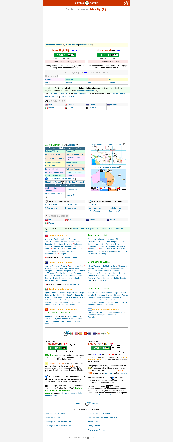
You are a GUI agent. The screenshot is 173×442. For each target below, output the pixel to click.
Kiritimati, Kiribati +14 (74, 154)
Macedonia (92, 271)
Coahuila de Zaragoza (63, 300)
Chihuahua (49, 300)
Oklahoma (92, 246)
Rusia (99, 278)
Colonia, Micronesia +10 (54, 158)
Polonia (122, 273)
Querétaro (106, 297)
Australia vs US (115, 208)
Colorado (48, 244)
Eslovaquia (77, 273)
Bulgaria (67, 271)
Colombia (76, 316)
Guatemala (119, 312)
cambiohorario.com (97, 438)
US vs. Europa (51, 208)
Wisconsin (93, 254)
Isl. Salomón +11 (51, 166)
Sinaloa (114, 300)
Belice (90, 312)
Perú (63, 321)
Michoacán (100, 293)
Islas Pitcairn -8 (72, 175)
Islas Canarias (94, 266)
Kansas (81, 249)
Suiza (90, 280)
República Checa (114, 276)
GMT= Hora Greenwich (75, 182)
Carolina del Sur (75, 242)
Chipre (74, 271)
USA (48, 104)
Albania (47, 266)
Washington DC (121, 251)
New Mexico (99, 244)
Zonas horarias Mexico (98, 288)
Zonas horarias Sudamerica (57, 312)
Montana (119, 239)
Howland (71, 157)
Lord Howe (53, 94)
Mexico (49, 223)
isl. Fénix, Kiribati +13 (53, 175)
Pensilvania (110, 246)
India (80, 393)
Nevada (102, 242)
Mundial (91, 108)
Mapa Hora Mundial (54, 182)
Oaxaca (109, 295)
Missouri (111, 239)
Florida (68, 246)
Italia (115, 266)
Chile (68, 316)
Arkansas (72, 239)
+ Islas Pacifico (72, 45)
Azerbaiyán (49, 268)
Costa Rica (99, 312)
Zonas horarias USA (97, 235)
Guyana (72, 319)
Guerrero (76, 302)
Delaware (68, 244)
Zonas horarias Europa (98, 262)
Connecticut (58, 244)
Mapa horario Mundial (96, 430)
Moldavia (107, 271)
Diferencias (79, 403)
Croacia (59, 273)
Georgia (75, 246)
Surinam (69, 321)
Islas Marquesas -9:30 (74, 172)
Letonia (92, 268)
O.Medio (70, 108)
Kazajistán (123, 266)
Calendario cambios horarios (56, 413)
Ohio (117, 244)
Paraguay (56, 321)
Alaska (56, 239)
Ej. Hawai (65, 393)
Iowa (74, 249)
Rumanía (91, 278)
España (91, 229)
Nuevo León (100, 295)
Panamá (110, 315)
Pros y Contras (94, 426)
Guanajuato (67, 302)
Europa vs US (70, 208)
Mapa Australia (86, 45)
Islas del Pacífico (118, 94)
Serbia (116, 278)
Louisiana (59, 251)
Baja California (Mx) (116, 229)
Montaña (69, 80)
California (48, 242)
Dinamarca (67, 273)
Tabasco (91, 302)
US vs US (92, 205)
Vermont (114, 249)
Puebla (98, 297)
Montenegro (93, 273)
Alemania (55, 266)
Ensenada (57, 302)
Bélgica (58, 268)
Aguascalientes (51, 293)
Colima (76, 300)
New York (110, 244)
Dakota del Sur (57, 246)
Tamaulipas (100, 302)
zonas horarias (71, 258)
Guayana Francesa (60, 319)
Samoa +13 (70, 151)
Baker (79, 157)
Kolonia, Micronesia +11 (54, 163)
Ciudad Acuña (70, 297)
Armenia (72, 266)
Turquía (98, 280)
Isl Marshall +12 (51, 169)
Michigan (62, 254)
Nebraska (92, 242)
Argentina (48, 316)
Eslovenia (48, 276)
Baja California (73, 293)
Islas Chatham (71, 189)
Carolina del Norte (60, 242)
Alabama (48, 239)
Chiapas (80, 297)
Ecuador (48, 319)
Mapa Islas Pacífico (55, 145)
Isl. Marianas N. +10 (53, 154)
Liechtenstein (102, 268)
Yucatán (100, 305)
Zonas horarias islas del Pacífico (60, 179)
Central (91, 80)
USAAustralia (69, 96)
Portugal (91, 276)
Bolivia (56, 316)
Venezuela (49, 324)
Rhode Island (122, 246)
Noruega (102, 273)
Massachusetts (50, 254)
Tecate (109, 302)
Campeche (61, 295)
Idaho (54, 249)
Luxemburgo (121, 268)
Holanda (59, 271)
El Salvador (109, 312)
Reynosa (91, 300)
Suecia (123, 278)
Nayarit (117, 293)
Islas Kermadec (79, 94)
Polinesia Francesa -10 (75, 169)
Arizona (64, 239)
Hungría (62, 278)
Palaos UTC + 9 (51, 151)
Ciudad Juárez (57, 297)
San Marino (107, 278)
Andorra (64, 266)
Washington (109, 251)
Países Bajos (112, 273)
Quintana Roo (117, 297)
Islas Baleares (61, 280)
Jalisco (54, 305)
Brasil (62, 316)
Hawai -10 (70, 166)
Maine (66, 251)
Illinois (60, 249)
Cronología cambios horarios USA (58, 422)
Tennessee (93, 249)
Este (110, 80)
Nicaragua (101, 315)
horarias (94, 403)
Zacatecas (109, 305)
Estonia (64, 276)
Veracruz (91, 305)
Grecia (55, 278)
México (49, 108)
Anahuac (61, 293)
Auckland (49, 188)
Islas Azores (49, 280)
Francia (80, 276)
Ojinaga (117, 295)
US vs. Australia (51, 205)
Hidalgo (48, 305)
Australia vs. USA (53, 96)
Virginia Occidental (95, 251)
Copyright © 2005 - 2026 (77, 438)
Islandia (77, 278)
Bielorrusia (66, 268)
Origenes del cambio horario (99, 413)
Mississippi (102, 239)
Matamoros (63, 305)
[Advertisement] (86, 27)
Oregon (101, 246)
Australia (112, 104)
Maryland (74, 251)
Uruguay (78, 321)
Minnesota (92, 239)
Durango (48, 302)
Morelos (109, 293)
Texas (102, 249)
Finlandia (72, 276)
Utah (108, 249)
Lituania (112, 268)
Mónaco (116, 271)
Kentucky (50, 251)
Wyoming (102, 254)
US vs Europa (94, 211)
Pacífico (48, 80)
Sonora (121, 300)
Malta (100, 271)
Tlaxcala (124, 302)
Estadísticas (93, 422)
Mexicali (91, 293)
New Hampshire (112, 242)
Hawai (47, 249)
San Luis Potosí (103, 300)
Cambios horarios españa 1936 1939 (102, 417)
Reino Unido (101, 276)
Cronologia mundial (52, 417)
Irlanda (69, 278)
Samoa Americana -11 (75, 163)
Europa (90, 104)
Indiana (68, 249)
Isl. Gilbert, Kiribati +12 (54, 172)
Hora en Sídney (72, 195)
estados (48, 83)
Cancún (70, 295)
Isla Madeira (107, 266)
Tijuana (116, 302)
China (100, 395)
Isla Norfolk (64, 94)
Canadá (69, 104)
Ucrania (105, 280)
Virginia (122, 249)
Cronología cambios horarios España (59, 426)
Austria (80, 266)
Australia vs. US (71, 205)
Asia (46, 231)
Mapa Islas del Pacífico (88, 91)
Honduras (92, 315)
